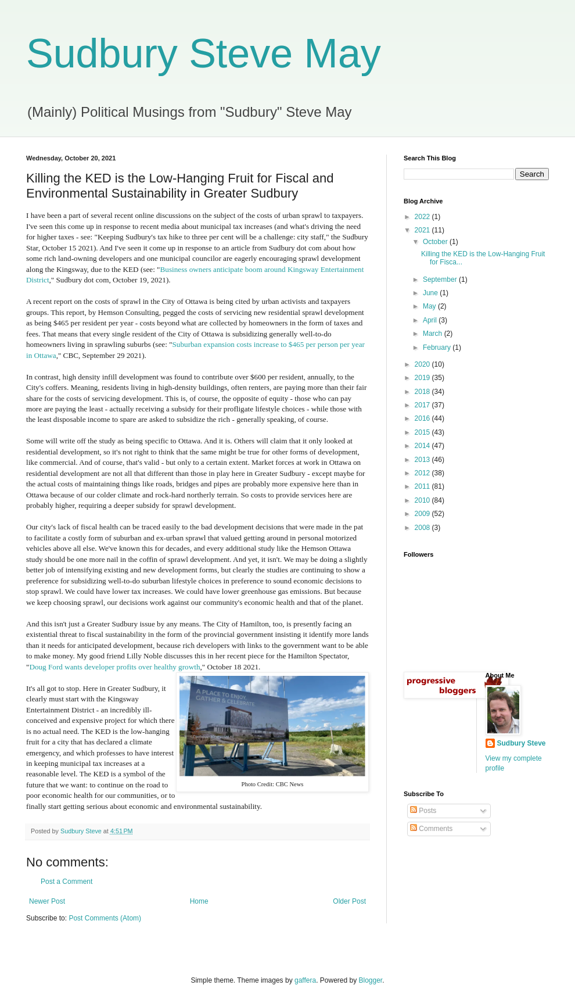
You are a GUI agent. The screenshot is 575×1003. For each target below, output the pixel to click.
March (433, 333)
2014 (423, 446)
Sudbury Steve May (203, 53)
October (436, 242)
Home (199, 901)
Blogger (371, 980)
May (430, 306)
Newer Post (47, 901)
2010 (423, 500)
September (441, 279)
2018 (423, 392)
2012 (423, 473)
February (437, 347)
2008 (423, 528)
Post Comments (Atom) (105, 918)
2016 (423, 418)
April (431, 320)
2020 (423, 364)
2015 (423, 432)
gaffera (305, 980)
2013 (423, 460)
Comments (431, 829)
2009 (423, 514)
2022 (423, 217)
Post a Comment (66, 881)
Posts (423, 811)
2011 (423, 486)
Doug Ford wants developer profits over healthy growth (114, 666)
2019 (423, 378)
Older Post (349, 901)
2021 (423, 230)
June (431, 293)
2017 (423, 405)
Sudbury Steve (521, 743)
